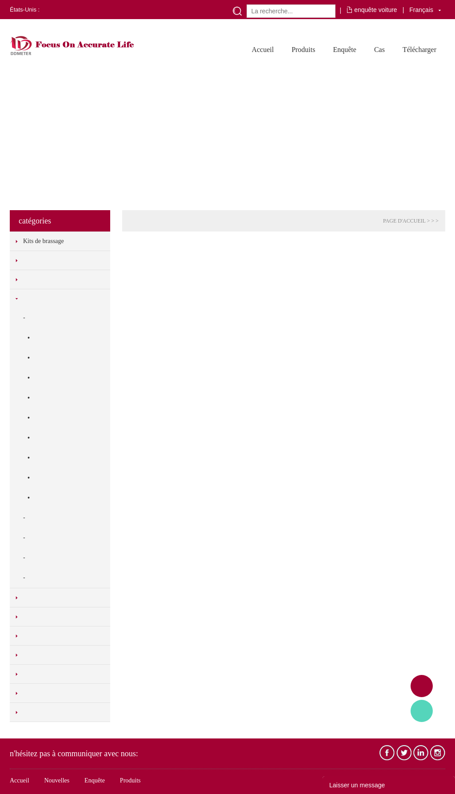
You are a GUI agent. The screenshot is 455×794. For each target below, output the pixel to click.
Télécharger (419, 49)
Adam (422, 686)
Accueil (262, 49)
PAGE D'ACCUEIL (404, 221)
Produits (303, 49)
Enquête (344, 49)
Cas (379, 49)
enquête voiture (375, 9)
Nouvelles (56, 780)
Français (421, 9)
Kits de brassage (43, 241)
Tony (422, 711)
